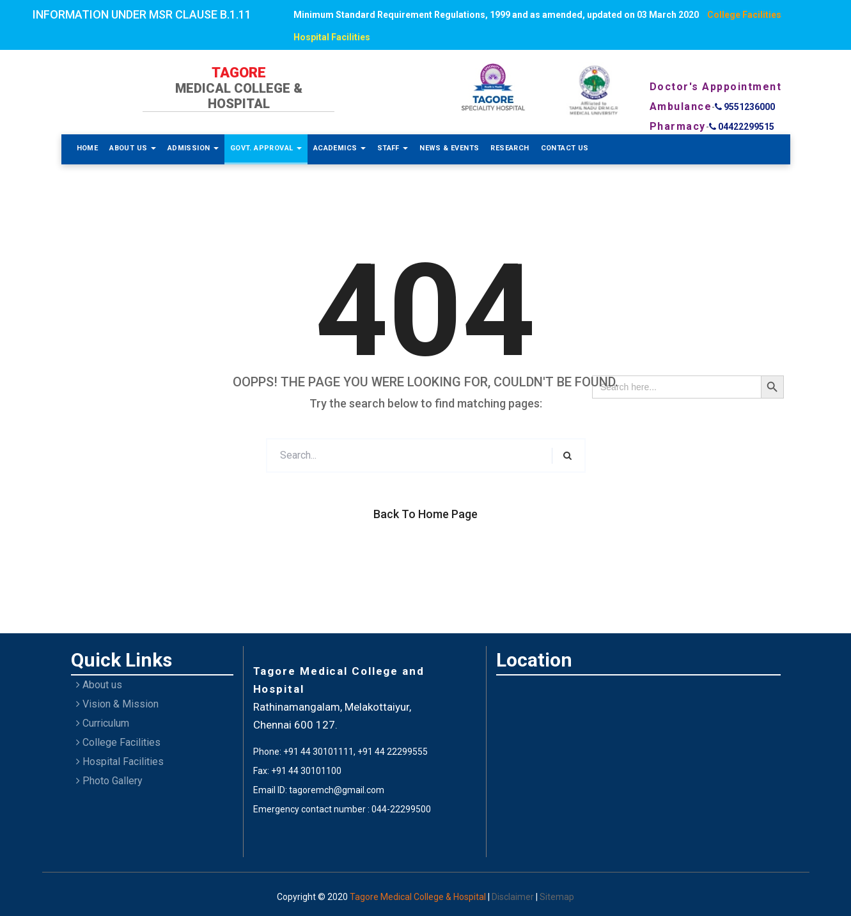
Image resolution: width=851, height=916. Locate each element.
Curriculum (102, 723)
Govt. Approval (266, 148)
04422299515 (741, 127)
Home (87, 148)
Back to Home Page (425, 514)
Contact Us (565, 148)
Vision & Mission (117, 704)
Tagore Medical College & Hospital (419, 897)
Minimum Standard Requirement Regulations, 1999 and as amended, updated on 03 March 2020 (496, 15)
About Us (132, 148)
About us (99, 685)
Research (509, 148)
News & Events (449, 148)
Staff (392, 148)
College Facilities (744, 15)
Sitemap (557, 897)
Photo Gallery (109, 781)
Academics (339, 148)
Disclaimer (514, 897)
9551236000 (745, 107)
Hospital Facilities (331, 37)
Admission (193, 148)
